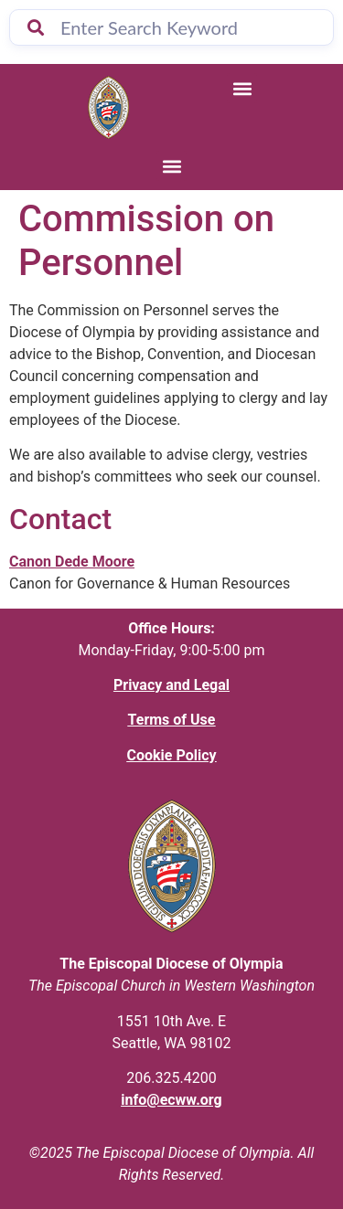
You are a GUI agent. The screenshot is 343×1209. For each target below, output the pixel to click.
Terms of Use (172, 719)
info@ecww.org (171, 1099)
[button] (242, 88)
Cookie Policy (171, 755)
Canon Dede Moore (71, 561)
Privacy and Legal (171, 685)
